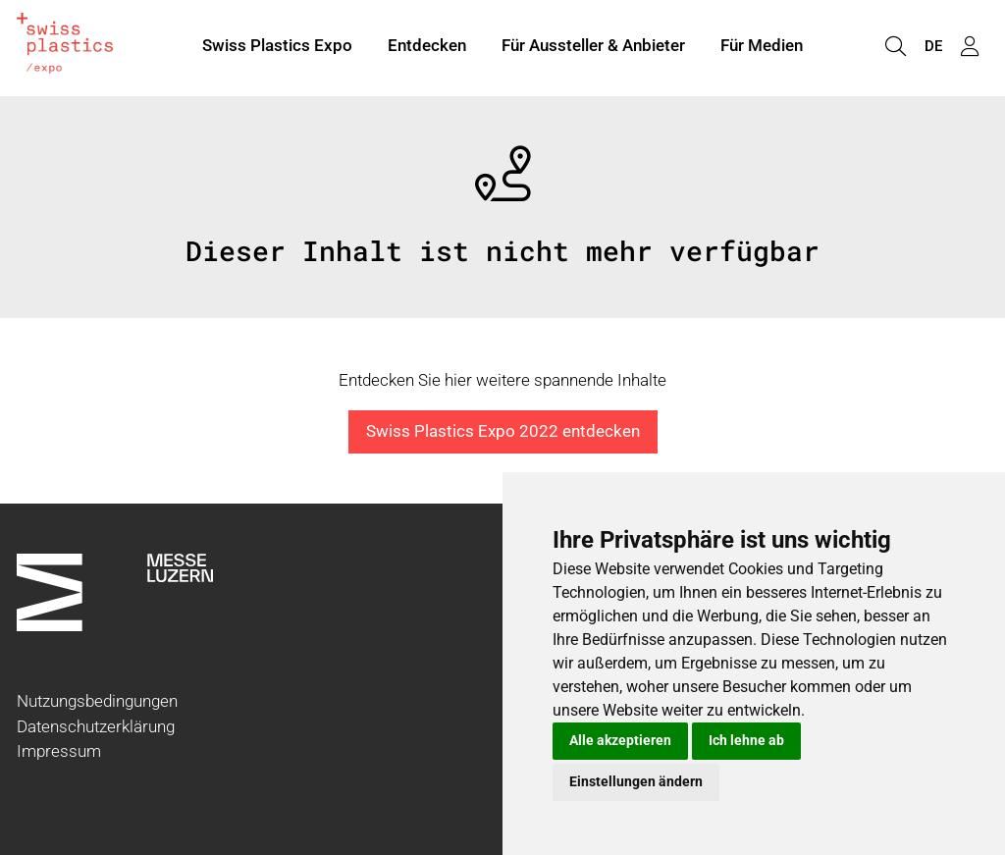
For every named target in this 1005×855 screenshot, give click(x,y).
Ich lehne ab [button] (746, 740)
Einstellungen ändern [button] (636, 781)
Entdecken (427, 47)
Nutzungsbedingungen (97, 701)
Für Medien (761, 47)
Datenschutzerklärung (96, 726)
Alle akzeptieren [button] (620, 740)
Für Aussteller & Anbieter (593, 47)
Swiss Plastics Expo (277, 47)
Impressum (59, 751)
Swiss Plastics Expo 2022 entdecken (503, 431)
